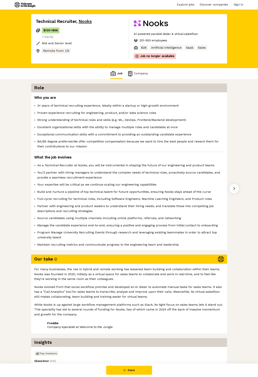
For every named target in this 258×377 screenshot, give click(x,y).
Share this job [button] (46, 347)
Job (116, 73)
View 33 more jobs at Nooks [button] (83, 347)
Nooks (85, 21)
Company (137, 73)
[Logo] (25, 4)
